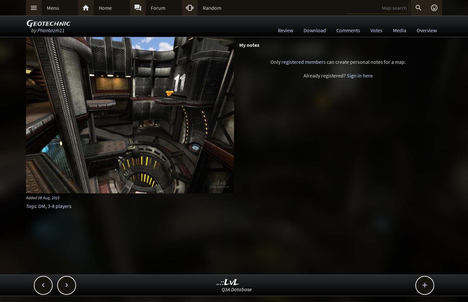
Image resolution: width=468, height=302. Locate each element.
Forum (158, 8)
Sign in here (360, 75)
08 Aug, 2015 (48, 197)
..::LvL (228, 282)
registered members (303, 62)
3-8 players (60, 206)
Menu (53, 8)
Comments (348, 30)
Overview (427, 30)
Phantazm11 (51, 30)
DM (42, 206)
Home (105, 8)
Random (212, 8)
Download (315, 30)
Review (285, 30)
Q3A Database (237, 289)
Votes (376, 30)
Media (399, 30)
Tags (31, 206)
